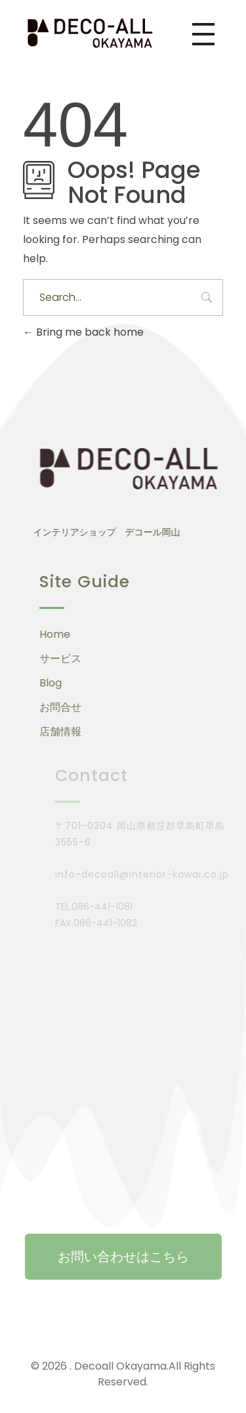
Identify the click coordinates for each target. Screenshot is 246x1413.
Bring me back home (83, 332)
